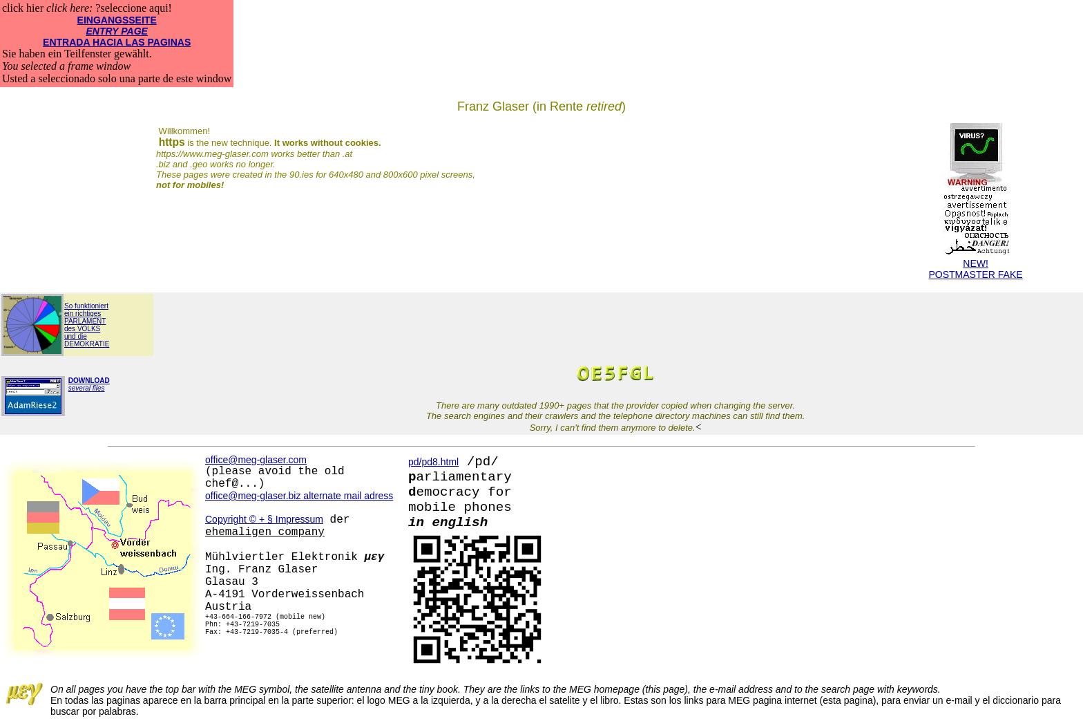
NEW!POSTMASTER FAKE (976, 264)
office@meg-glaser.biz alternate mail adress (299, 495)
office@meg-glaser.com (256, 459)
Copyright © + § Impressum (264, 519)
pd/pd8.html (433, 461)
